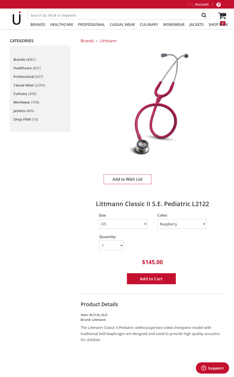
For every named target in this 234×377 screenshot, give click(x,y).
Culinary (149, 24)
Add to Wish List (127, 179)
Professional (91, 24)
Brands (37, 24)
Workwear (174, 24)
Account (202, 4)
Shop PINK (218, 24)
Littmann (108, 40)
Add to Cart (151, 279)
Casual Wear (122, 24)
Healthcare (61, 24)
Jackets (196, 24)
